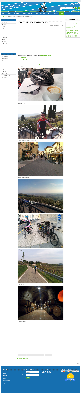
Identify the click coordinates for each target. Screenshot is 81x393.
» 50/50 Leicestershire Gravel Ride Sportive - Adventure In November (72, 30)
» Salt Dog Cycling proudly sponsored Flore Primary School (72, 33)
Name (23, 372)
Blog (6, 16)
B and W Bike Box (5, 58)
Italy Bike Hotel (24, 59)
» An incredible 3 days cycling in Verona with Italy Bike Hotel (72, 24)
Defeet (3, 62)
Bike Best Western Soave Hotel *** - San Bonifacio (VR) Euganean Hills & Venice (33, 64)
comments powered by (22, 358)
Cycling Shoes (4, 22)
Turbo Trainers (4, 37)
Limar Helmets (23, 57)
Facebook (43, 372)
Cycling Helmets (4, 30)
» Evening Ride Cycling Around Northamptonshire (71, 27)
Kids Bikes (3, 45)
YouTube (48, 372)
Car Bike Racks (4, 35)
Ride (2, 60)
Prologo (3, 69)
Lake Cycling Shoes (5, 56)
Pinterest (50, 372)
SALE (3, 50)
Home (3, 16)
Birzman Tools (4, 71)
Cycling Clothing (4, 24)
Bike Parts (3, 26)
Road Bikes (4, 41)
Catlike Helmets (4, 73)
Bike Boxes (3, 39)
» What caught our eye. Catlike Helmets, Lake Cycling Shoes (71, 36)
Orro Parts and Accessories (6, 43)
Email (23, 374)
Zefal (2, 64)
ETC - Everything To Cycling (6, 75)
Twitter (45, 372)
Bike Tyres (3, 28)
